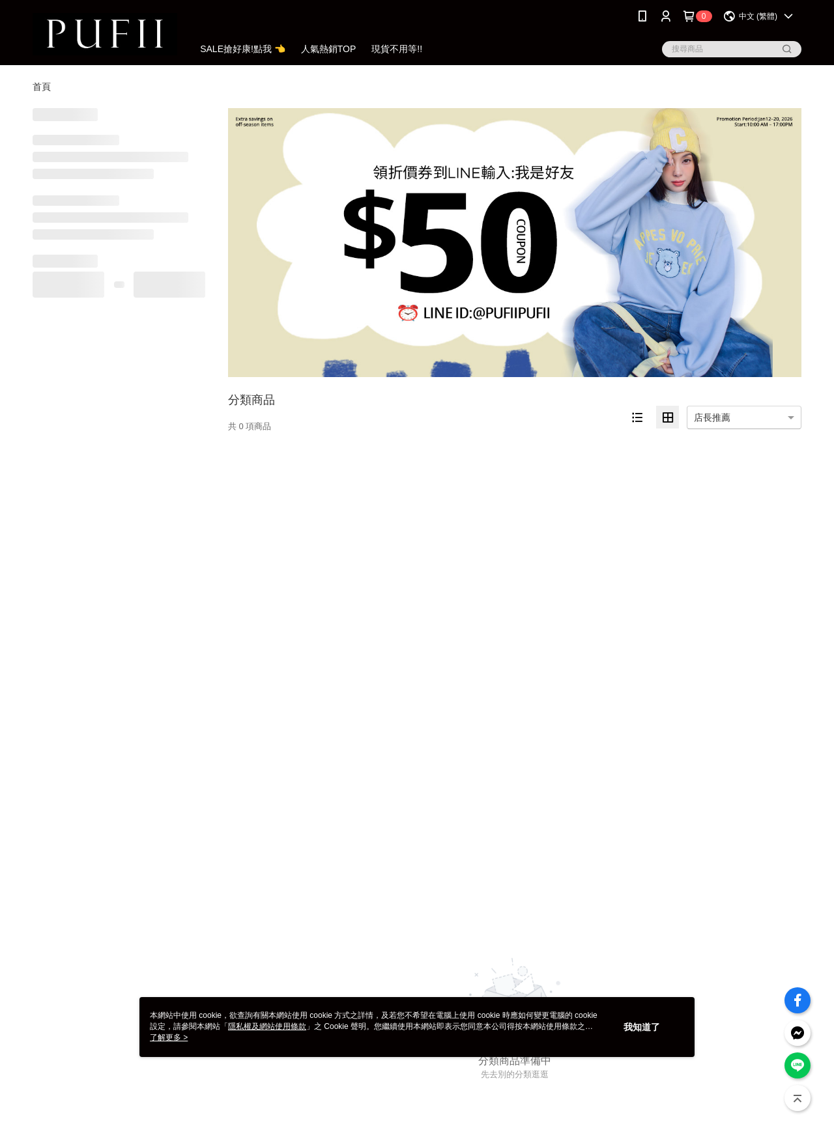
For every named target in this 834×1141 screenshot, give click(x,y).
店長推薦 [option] (712, 417)
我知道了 (642, 1027)
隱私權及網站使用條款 (267, 1026)
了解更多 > (169, 1037)
